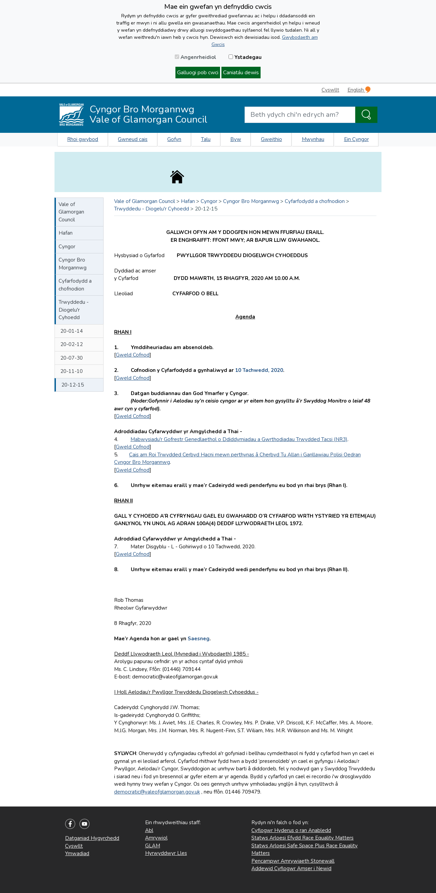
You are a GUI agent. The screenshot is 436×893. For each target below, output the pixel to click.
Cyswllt (330, 90)
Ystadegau (245, 57)
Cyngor (67, 246)
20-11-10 (71, 371)
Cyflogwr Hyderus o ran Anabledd (291, 830)
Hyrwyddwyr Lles (166, 853)
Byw (235, 139)
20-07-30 (71, 358)
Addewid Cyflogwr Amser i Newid (291, 868)
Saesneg (198, 638)
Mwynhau (313, 139)
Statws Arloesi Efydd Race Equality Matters (302, 837)
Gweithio (271, 139)
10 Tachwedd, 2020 (259, 370)
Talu (206, 139)
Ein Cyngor (356, 139)
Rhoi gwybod (82, 139)
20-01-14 (71, 331)
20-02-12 (71, 344)
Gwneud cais (132, 139)
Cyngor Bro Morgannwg (73, 263)
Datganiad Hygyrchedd (92, 838)
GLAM (152, 845)
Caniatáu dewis (241, 72)
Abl (149, 830)
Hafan (66, 233)
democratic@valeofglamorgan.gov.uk (157, 791)
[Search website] (300, 115)
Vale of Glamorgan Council (71, 212)
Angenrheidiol (195, 57)
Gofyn (174, 139)
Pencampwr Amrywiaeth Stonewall (292, 861)
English (359, 89)
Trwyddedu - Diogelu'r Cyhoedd (74, 310)
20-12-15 (72, 384)
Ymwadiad (77, 853)
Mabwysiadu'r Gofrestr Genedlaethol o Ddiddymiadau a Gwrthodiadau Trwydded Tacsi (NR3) (238, 439)
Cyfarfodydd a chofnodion (75, 285)
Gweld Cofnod (133, 354)
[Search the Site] (366, 115)
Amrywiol (156, 837)
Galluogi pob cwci (197, 72)
